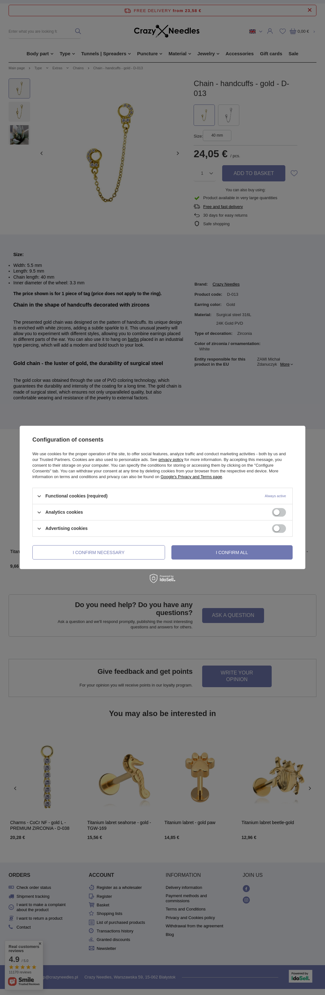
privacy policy (170, 459)
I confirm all (232, 552)
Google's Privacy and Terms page (191, 476)
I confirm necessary (98, 552)
